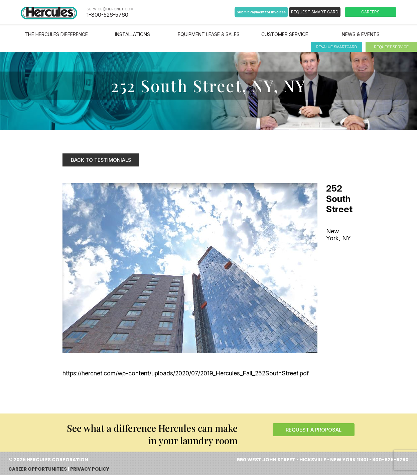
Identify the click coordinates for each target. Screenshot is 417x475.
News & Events (361, 34)
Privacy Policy (89, 469)
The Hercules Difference (56, 34)
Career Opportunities (37, 469)
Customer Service (284, 34)
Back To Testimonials (101, 160)
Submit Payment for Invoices (261, 12)
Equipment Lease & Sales (209, 34)
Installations (132, 34)
